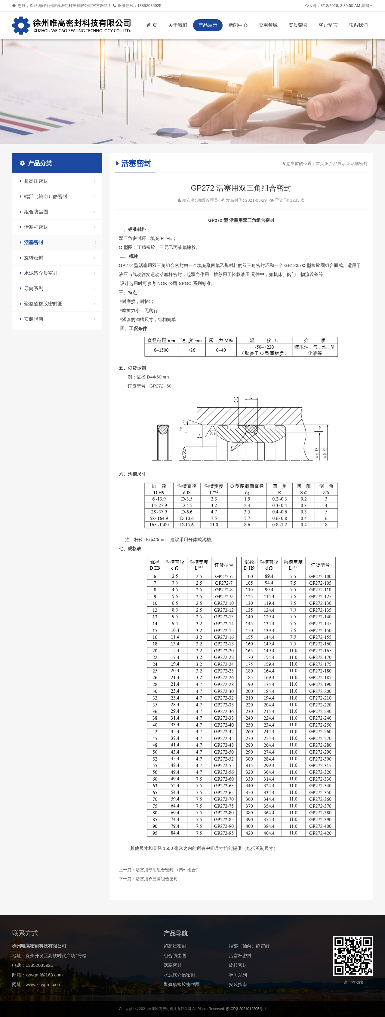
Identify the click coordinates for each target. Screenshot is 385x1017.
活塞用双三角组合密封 (157, 878)
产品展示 (207, 25)
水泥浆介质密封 (57, 273)
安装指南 (57, 319)
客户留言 (328, 25)
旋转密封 (57, 257)
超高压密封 (57, 181)
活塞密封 (58, 242)
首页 (320, 163)
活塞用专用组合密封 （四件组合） (168, 869)
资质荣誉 (298, 25)
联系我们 (358, 25)
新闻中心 (238, 25)
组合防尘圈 (57, 211)
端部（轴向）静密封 (57, 196)
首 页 (151, 25)
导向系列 (57, 288)
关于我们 (177, 25)
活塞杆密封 (57, 227)
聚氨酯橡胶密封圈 (57, 303)
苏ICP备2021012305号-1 (246, 1009)
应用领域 (268, 25)
